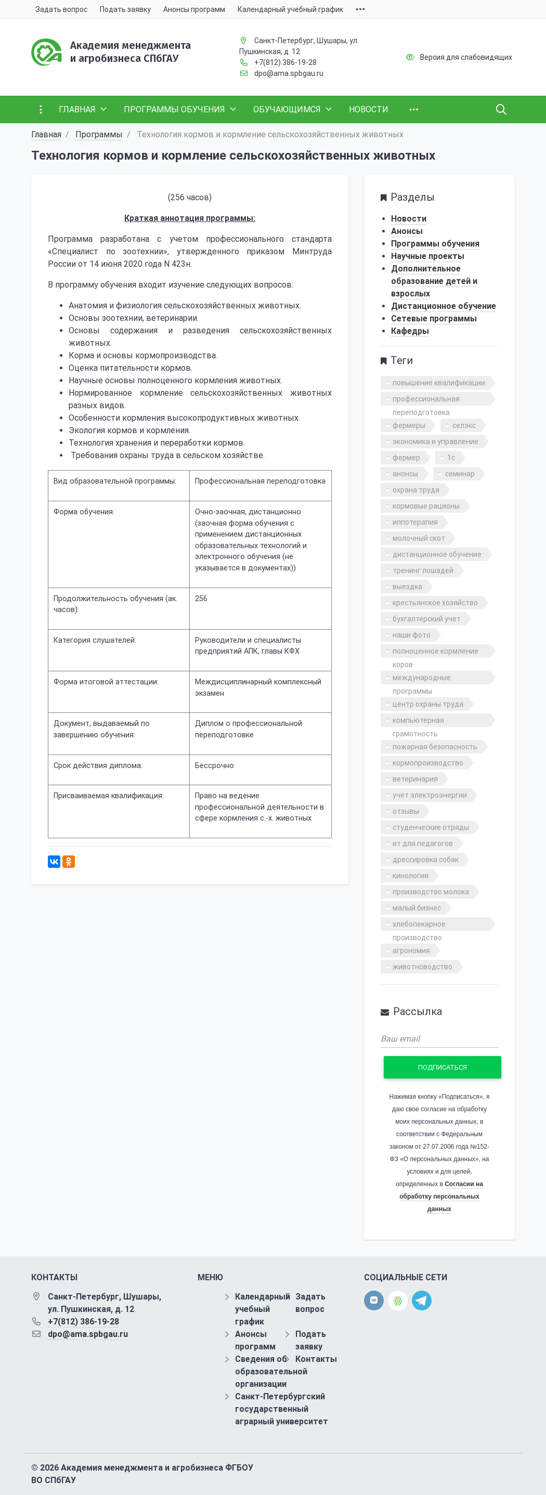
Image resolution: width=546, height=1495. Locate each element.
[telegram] (422, 1300)
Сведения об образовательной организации (271, 1371)
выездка (407, 586)
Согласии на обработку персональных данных (441, 1196)
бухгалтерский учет (427, 619)
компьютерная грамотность (418, 721)
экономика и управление (435, 441)
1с (451, 457)
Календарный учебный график (262, 1309)
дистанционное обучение (437, 554)
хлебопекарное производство (419, 925)
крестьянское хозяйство (435, 603)
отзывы (406, 811)
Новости (408, 219)
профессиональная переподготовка (426, 400)
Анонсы (407, 231)
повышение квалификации (439, 383)
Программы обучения (435, 244)
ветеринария (415, 779)
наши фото (412, 635)
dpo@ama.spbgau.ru (288, 73)
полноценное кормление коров (435, 652)
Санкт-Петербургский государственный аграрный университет (281, 1409)
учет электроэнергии (430, 795)
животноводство (422, 967)
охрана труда (416, 490)
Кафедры (410, 331)
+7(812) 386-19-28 (285, 62)
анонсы (405, 474)
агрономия (411, 950)
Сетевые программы (434, 318)
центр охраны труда (428, 704)
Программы (99, 134)
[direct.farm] (398, 1301)
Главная (46, 134)
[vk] (374, 1300)
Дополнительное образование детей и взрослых (434, 281)
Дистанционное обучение (443, 306)
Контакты (316, 1359)
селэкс (464, 425)
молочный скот (419, 538)
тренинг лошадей (423, 570)
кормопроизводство (428, 763)
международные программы (422, 678)
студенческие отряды (431, 827)
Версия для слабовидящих (466, 57)
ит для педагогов (423, 843)
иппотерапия (415, 522)
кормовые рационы (426, 506)
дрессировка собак (426, 859)
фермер (406, 457)
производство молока (431, 892)
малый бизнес (417, 908)
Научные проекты (427, 256)
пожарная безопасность (435, 747)
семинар (460, 474)
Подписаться (442, 1067)
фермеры (409, 425)
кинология (410, 876)
